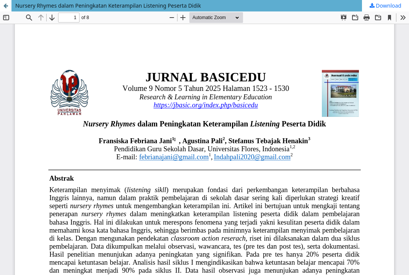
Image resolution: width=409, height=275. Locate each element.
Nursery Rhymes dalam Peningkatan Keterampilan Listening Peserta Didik (108, 5)
